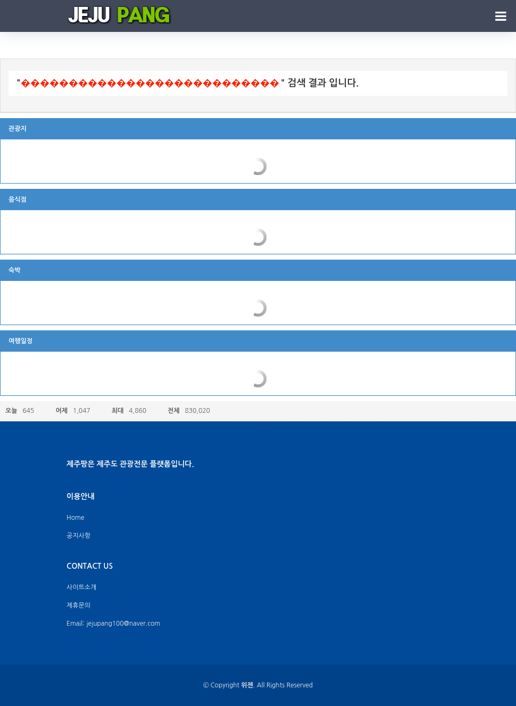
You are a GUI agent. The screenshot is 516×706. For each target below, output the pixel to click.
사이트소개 (81, 587)
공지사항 (78, 536)
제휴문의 (78, 605)
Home (75, 517)
